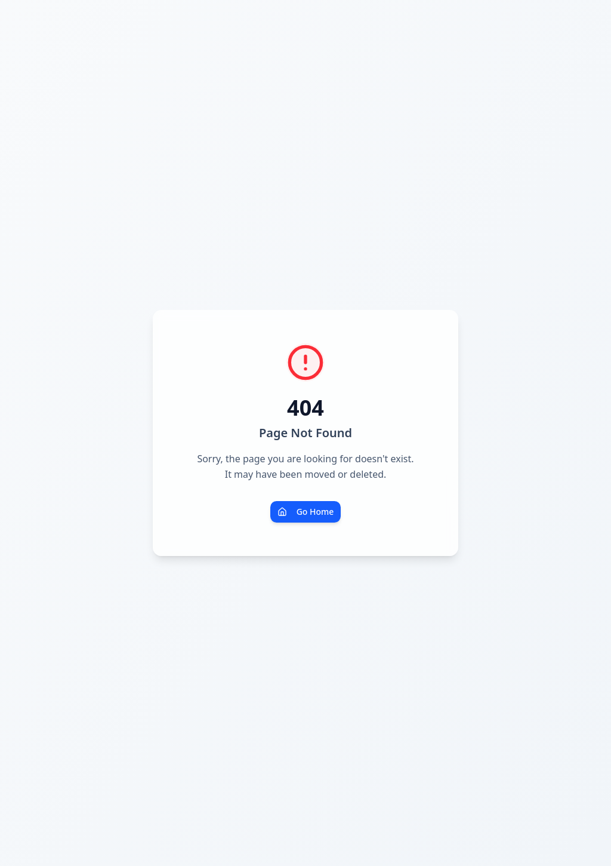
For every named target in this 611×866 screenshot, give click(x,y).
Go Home (305, 511)
